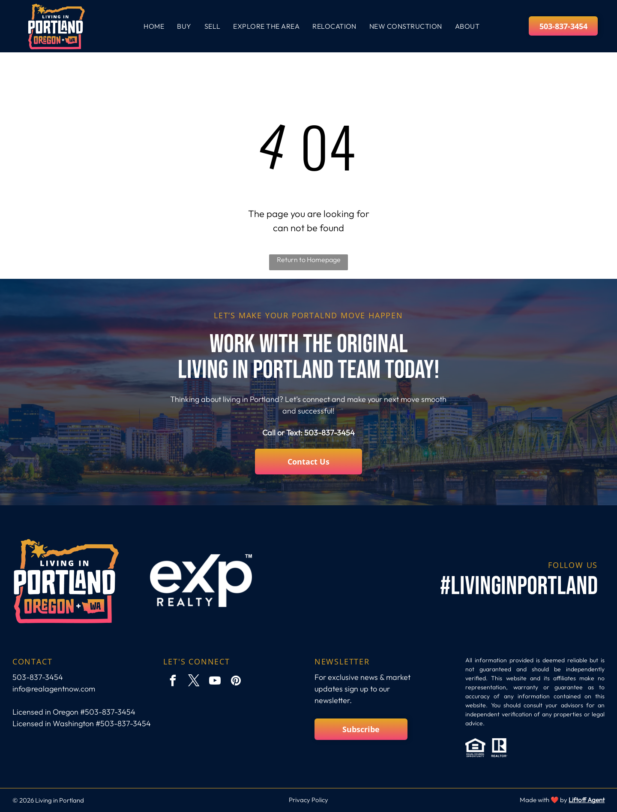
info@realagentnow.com (53, 689)
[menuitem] (154, 26)
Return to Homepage (309, 259)
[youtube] (214, 681)
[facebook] (172, 681)
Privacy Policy (308, 800)
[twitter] (193, 681)
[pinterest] (235, 681)
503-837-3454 (329, 433)
